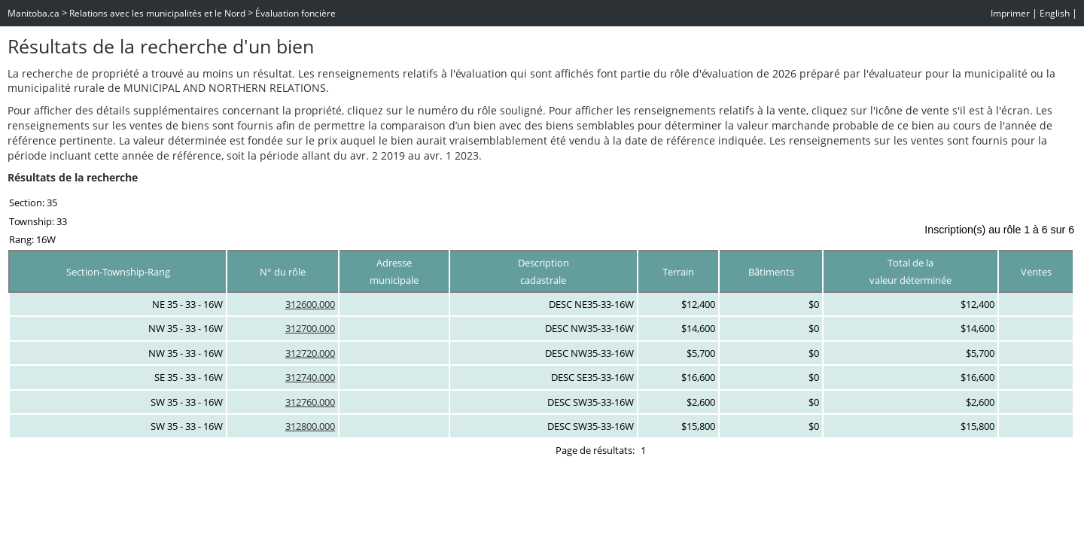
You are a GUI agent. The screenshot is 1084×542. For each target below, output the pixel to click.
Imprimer (1010, 13)
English (1055, 13)
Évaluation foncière (295, 13)
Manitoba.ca (33, 13)
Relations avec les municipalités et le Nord (157, 13)
